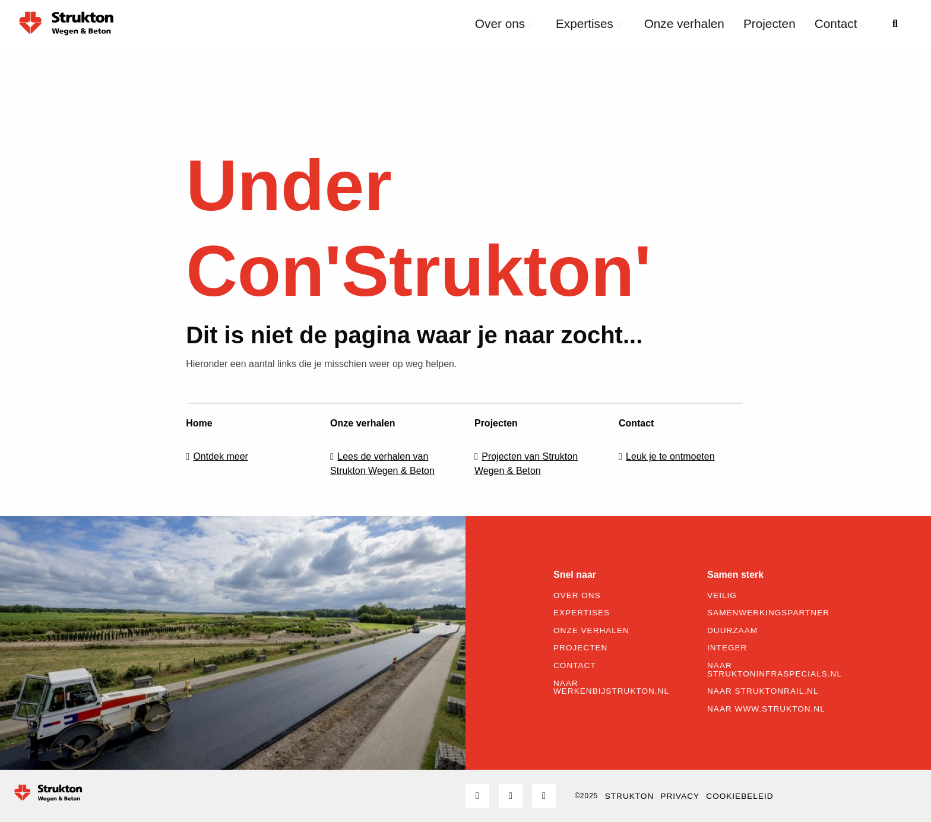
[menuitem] (506, 24)
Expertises (588, 23)
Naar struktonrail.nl (762, 691)
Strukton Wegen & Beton (66, 23)
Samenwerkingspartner (768, 613)
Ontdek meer (220, 456)
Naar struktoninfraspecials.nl (774, 670)
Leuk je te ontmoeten (670, 456)
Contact (839, 23)
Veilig (722, 596)
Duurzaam (732, 631)
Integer (727, 648)
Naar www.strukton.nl (766, 709)
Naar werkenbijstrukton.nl (611, 687)
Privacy (679, 796)
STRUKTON (629, 796)
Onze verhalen (684, 23)
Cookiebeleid (739, 796)
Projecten (769, 23)
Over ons (503, 23)
